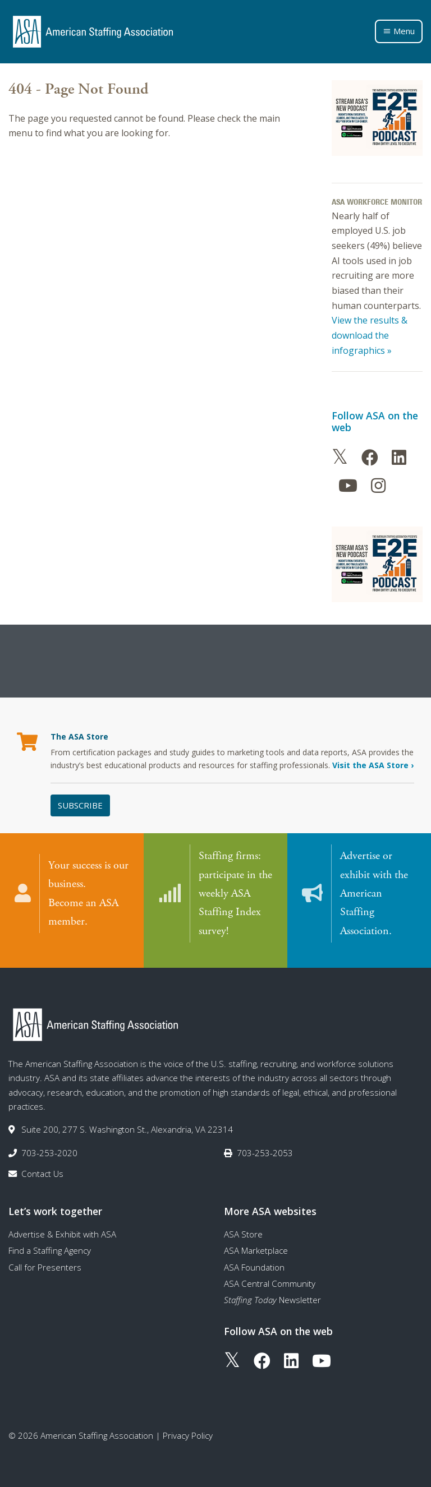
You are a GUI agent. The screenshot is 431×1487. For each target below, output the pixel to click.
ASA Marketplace (256, 1240)
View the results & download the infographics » (369, 335)
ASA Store (243, 1224)
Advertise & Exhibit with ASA (62, 1224)
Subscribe (80, 805)
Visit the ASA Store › (373, 765)
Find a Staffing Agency (49, 1240)
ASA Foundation (254, 1257)
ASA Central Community (269, 1274)
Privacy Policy (188, 1425)
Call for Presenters (44, 1257)
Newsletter (272, 1290)
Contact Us (42, 1164)
